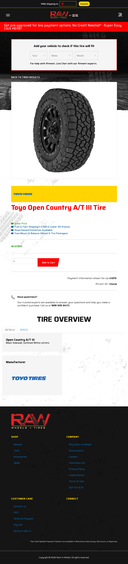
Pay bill (18, 525)
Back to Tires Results (25, 77)
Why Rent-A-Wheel (80, 444)
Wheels (18, 444)
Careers (73, 457)
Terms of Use (76, 481)
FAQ (16, 512)
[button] (21, 130)
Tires (16, 451)
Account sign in (22, 531)
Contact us (20, 506)
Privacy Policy (77, 469)
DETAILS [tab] (10, 330)
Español (84, 4)
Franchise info (77, 463)
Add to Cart (48, 262)
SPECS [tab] (24, 330)
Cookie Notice (76, 475)
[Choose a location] (62, 3)
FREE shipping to (49, 4)
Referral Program (23, 519)
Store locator (76, 451)
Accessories (20, 457)
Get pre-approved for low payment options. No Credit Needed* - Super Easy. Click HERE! (63, 27)
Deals (17, 463)
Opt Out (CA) (76, 487)
